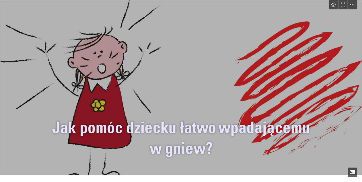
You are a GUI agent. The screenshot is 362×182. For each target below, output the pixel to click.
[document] (181, 91)
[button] (333, 4)
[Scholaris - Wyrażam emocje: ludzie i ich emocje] (181, 87)
